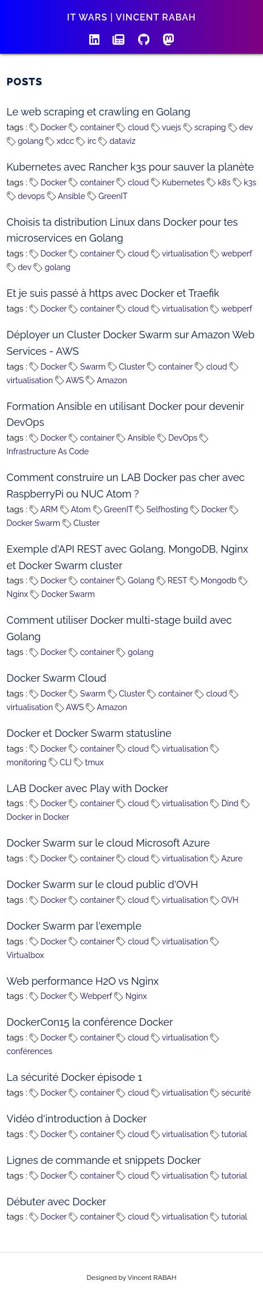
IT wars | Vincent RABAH (131, 17)
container (91, 127)
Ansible (66, 196)
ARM (44, 509)
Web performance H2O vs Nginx (83, 981)
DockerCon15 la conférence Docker (90, 1022)
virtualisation (179, 253)
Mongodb (213, 580)
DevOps (177, 437)
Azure (226, 858)
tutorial (228, 1134)
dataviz (116, 141)
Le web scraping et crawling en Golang (98, 112)
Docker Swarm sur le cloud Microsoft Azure (108, 843)
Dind (224, 803)
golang (25, 141)
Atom (75, 509)
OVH (224, 900)
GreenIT (107, 196)
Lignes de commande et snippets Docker (104, 1160)
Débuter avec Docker (56, 1202)
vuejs (166, 127)
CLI (60, 762)
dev (240, 127)
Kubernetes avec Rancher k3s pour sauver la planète (130, 167)
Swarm (87, 366)
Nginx (130, 996)
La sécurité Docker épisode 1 (75, 1077)
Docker (48, 127)
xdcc (59, 141)
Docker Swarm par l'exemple (74, 926)
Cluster (126, 366)
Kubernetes (177, 182)
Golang (135, 580)
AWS (69, 380)
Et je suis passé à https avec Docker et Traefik (113, 293)
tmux (89, 762)
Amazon (106, 380)
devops (26, 196)
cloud (132, 127)
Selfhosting (161, 509)
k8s (219, 182)
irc (86, 141)
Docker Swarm (62, 594)
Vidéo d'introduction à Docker (77, 1119)
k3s (244, 182)
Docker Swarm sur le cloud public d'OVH (102, 884)
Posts (25, 82)
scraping (204, 127)
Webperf (90, 996)
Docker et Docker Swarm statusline (89, 733)
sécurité (230, 1092)
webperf (231, 253)
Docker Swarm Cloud (57, 678)
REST (172, 580)
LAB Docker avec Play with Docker (88, 788)
